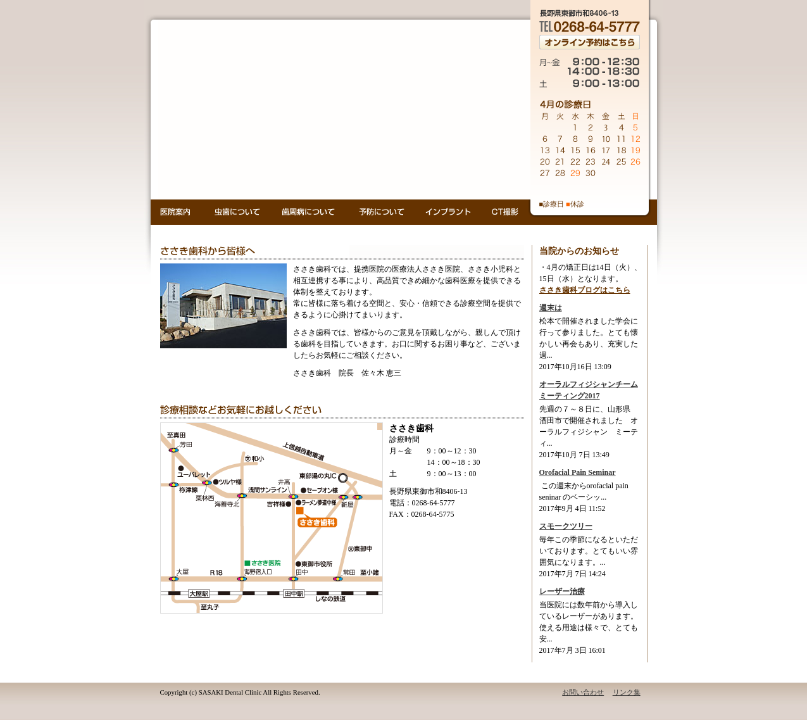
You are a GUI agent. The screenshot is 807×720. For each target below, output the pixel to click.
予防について (381, 212)
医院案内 (177, 212)
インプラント (449, 212)
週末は (550, 307)
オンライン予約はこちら (589, 42)
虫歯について (237, 212)
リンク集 (627, 692)
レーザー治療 (562, 591)
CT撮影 (505, 212)
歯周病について (309, 212)
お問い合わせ (583, 692)
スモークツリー (565, 526)
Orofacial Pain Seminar (577, 472)
